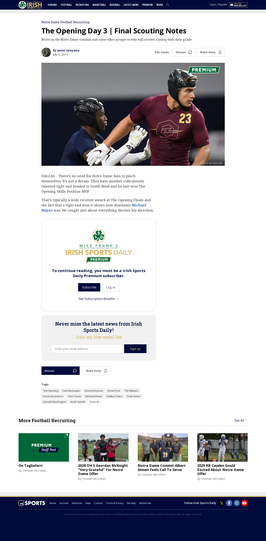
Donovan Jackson (53, 396)
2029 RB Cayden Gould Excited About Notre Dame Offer (220, 470)
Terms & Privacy (114, 503)
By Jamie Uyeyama (66, 50)
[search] (168, 4)
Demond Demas (93, 390)
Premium (147, 4)
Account (64, 503)
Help (88, 503)
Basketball (99, 4)
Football (66, 4)
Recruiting (82, 4)
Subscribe (89, 287)
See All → (241, 420)
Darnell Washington (54, 401)
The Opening (50, 390)
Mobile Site (145, 503)
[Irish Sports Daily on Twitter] (221, 503)
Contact (98, 503)
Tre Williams (131, 390)
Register (222, 4)
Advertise (77, 503)
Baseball (115, 4)
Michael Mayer (93, 396)
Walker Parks (114, 396)
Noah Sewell (77, 401)
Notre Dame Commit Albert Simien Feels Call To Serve (162, 468)
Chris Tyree (74, 396)
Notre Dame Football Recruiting (65, 22)
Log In (212, 4)
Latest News (131, 4)
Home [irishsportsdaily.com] (52, 503)
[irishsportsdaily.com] (35, 5)
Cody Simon (133, 396)
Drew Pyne (114, 390)
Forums (52, 4)
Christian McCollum (34, 470)
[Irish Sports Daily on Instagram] (237, 503)
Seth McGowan (71, 390)
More (159, 4)
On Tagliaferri (31, 466)
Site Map (131, 503)
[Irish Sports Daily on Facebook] (229, 503)
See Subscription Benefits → (98, 299)
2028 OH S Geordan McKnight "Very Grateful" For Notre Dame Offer (103, 470)
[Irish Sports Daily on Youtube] (244, 503)
